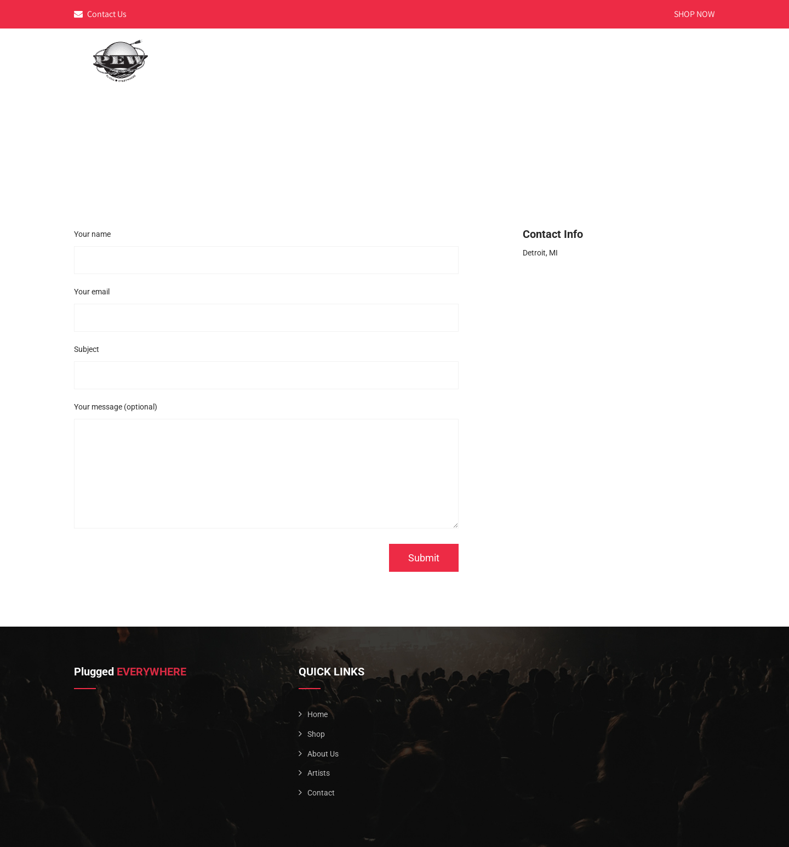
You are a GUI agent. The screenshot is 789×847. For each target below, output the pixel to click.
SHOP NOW (694, 14)
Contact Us (100, 14)
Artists (634, 51)
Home (531, 51)
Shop (316, 734)
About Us (580, 51)
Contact (686, 51)
